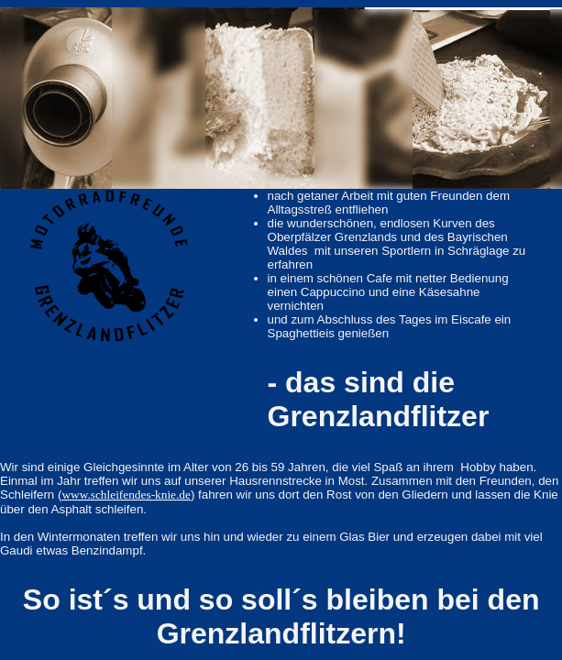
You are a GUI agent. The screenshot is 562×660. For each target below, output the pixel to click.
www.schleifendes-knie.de (126, 494)
